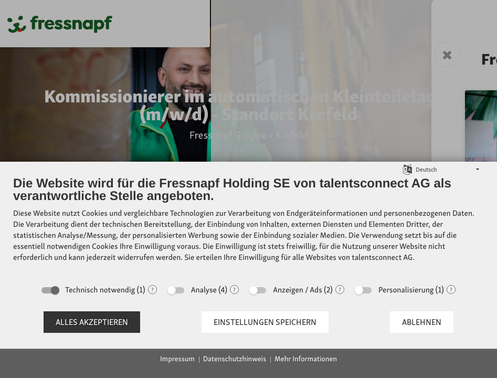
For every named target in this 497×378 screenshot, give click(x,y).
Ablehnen (421, 322)
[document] (248, 227)
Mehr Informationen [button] (305, 359)
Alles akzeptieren (92, 322)
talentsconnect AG (382, 257)
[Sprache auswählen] (407, 168)
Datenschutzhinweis (234, 359)
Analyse (204, 290)
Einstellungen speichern (265, 322)
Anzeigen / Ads (297, 290)
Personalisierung (405, 290)
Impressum (177, 359)
